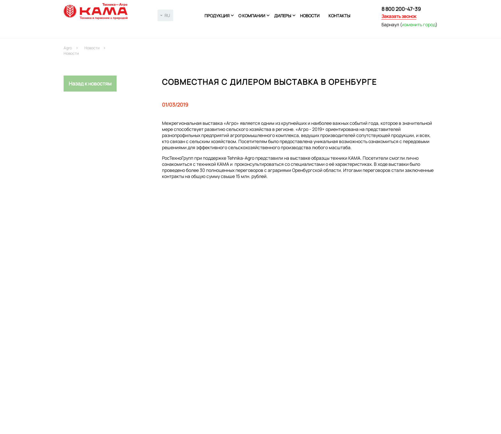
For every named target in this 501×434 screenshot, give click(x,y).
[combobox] (165, 15)
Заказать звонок (399, 16)
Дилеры (282, 16)
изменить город (418, 24)
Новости (310, 16)
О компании (251, 16)
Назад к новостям (90, 83)
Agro (68, 48)
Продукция (216, 16)
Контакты (339, 16)
